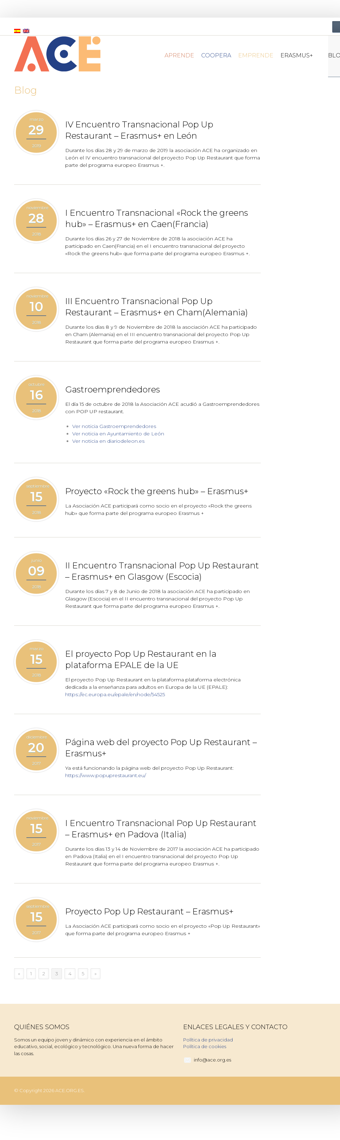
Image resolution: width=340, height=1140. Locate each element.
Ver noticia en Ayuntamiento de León (118, 433)
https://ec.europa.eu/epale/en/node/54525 (115, 694)
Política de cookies (204, 1046)
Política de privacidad (208, 1040)
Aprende (179, 55)
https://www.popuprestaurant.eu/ (105, 775)
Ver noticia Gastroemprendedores (114, 426)
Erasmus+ (299, 55)
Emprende (255, 55)
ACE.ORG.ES (69, 1090)
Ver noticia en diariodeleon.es (108, 441)
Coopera (216, 55)
